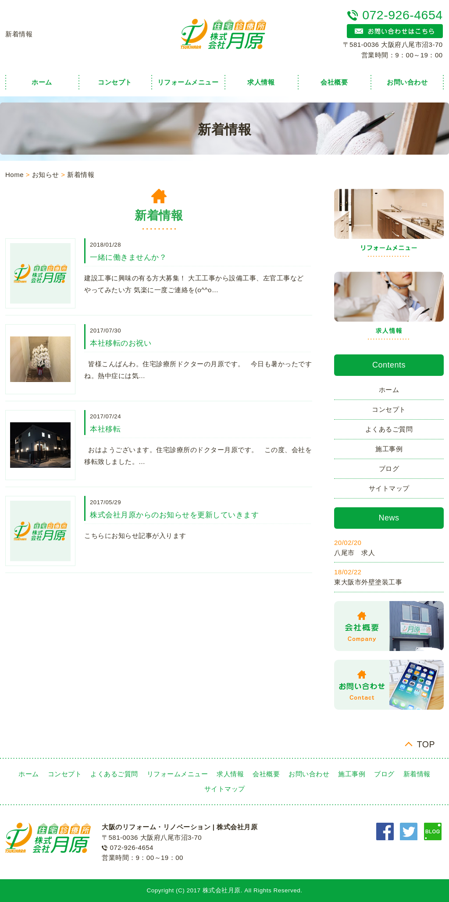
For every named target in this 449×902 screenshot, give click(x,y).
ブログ (389, 468)
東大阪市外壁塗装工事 (368, 582)
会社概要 (334, 82)
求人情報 (260, 82)
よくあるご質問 (389, 429)
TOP (426, 744)
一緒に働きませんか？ (128, 257)
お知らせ (45, 174)
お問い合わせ (407, 82)
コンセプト (115, 82)
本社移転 (105, 429)
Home (14, 174)
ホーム (42, 82)
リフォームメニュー (188, 82)
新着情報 (80, 174)
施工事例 (389, 449)
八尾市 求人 (354, 552)
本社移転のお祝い (120, 343)
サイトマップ (389, 488)
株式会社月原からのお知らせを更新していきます (174, 515)
